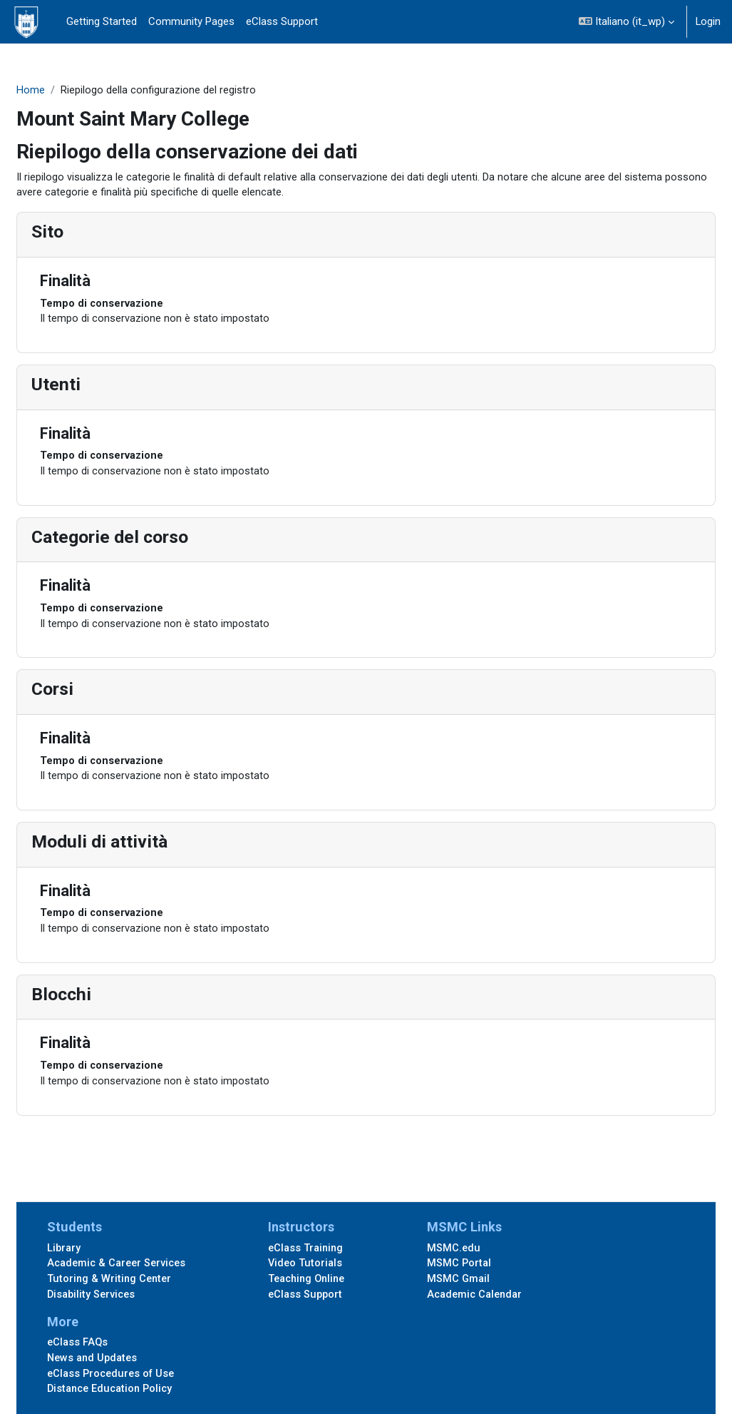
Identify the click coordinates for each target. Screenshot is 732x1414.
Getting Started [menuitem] (101, 21)
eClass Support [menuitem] (282, 21)
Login (708, 21)
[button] (626, 22)
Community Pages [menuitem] (191, 21)
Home (65, 90)
